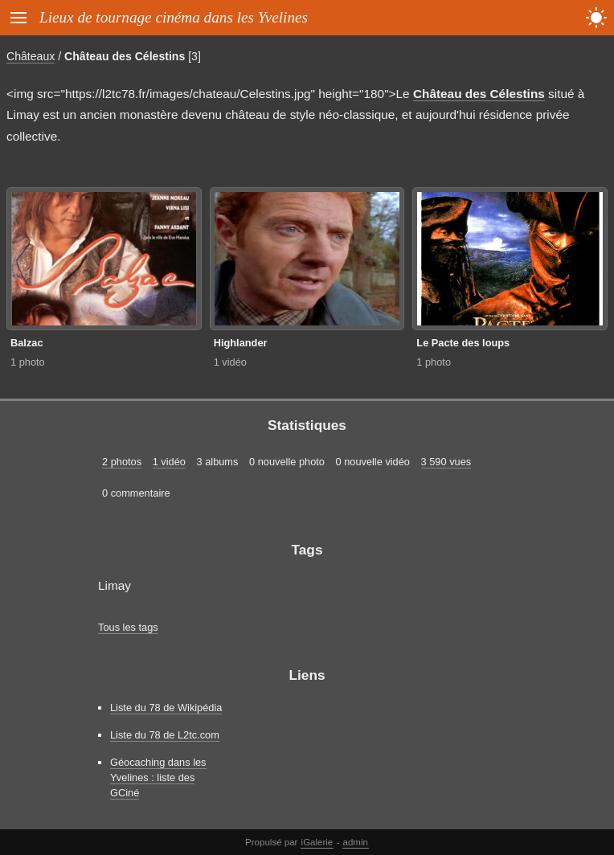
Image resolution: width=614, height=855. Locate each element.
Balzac (26, 343)
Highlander (241, 343)
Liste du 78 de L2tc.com (164, 735)
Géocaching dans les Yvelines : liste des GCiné (158, 777)
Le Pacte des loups (463, 343)
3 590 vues (446, 462)
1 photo (27, 362)
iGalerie (317, 842)
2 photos (121, 462)
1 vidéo (230, 362)
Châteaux (30, 56)
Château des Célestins (124, 56)
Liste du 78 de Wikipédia (166, 708)
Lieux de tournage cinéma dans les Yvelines (173, 17)
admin (355, 842)
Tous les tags (128, 627)
